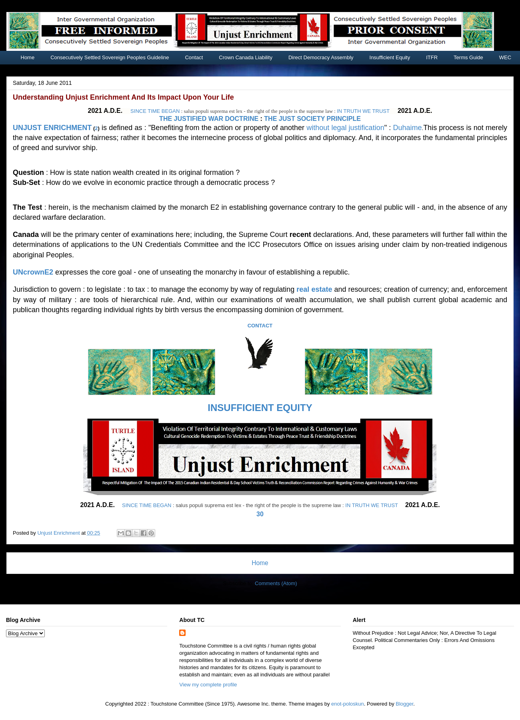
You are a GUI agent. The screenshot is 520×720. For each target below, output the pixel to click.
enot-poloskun (347, 704)
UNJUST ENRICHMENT (52, 128)
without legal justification (345, 128)
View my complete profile (208, 685)
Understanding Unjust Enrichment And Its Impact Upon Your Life (123, 97)
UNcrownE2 (33, 272)
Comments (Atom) (276, 583)
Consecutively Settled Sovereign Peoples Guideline (109, 57)
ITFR (432, 57)
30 (260, 514)
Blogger (404, 704)
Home (28, 57)
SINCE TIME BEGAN (155, 111)
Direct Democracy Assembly (321, 57)
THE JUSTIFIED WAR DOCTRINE (208, 118)
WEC (505, 57)
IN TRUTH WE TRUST (363, 111)
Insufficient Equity (390, 57)
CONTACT (260, 326)
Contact (194, 57)
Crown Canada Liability (245, 57)
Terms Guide (468, 57)
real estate (314, 289)
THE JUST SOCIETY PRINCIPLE (312, 118)
